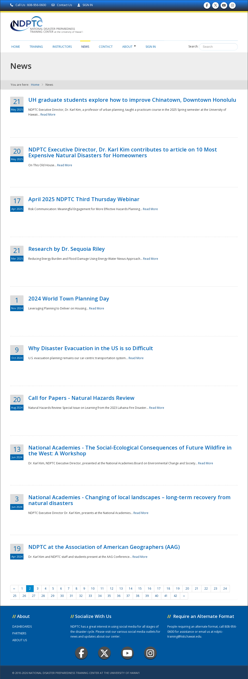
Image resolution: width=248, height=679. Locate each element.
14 (130, 588)
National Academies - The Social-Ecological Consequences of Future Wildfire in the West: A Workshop (130, 450)
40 (156, 596)
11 (102, 588)
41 (166, 596)
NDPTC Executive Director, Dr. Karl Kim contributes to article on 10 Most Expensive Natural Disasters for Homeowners (122, 152)
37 (128, 596)
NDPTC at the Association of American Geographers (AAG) (104, 546)
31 (71, 596)
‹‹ (14, 588)
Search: (193, 46)
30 (62, 596)
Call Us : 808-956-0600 (28, 5)
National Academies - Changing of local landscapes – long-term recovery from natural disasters (129, 499)
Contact (106, 47)
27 (33, 596)
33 (90, 596)
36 (118, 596)
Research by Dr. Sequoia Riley (66, 248)
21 (196, 588)
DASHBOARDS (22, 626)
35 (109, 596)
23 (215, 588)
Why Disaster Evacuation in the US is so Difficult (90, 348)
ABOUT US (19, 640)
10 (92, 588)
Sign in (151, 47)
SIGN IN (85, 5)
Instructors (62, 47)
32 (81, 596)
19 (177, 588)
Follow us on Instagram (232, 6)
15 (140, 588)
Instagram (150, 653)
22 (206, 588)
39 (147, 596)
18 (168, 588)
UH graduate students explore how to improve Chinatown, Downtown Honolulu (132, 99)
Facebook (81, 653)
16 (149, 588)
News (85, 47)
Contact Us (62, 5)
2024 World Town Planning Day (68, 298)
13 (121, 588)
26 (24, 596)
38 (137, 596)
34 (99, 596)
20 (187, 588)
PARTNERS (19, 633)
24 (225, 588)
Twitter (104, 653)
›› (184, 596)
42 (175, 596)
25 (14, 596)
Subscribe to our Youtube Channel (224, 6)
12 (111, 588)
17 (159, 588)
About (129, 47)
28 (43, 596)
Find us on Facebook (207, 6)
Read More (47, 114)
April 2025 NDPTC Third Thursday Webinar (84, 199)
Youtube (127, 653)
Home (15, 47)
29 (52, 596)
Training (36, 47)
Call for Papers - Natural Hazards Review (81, 397)
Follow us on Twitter (215, 6)
